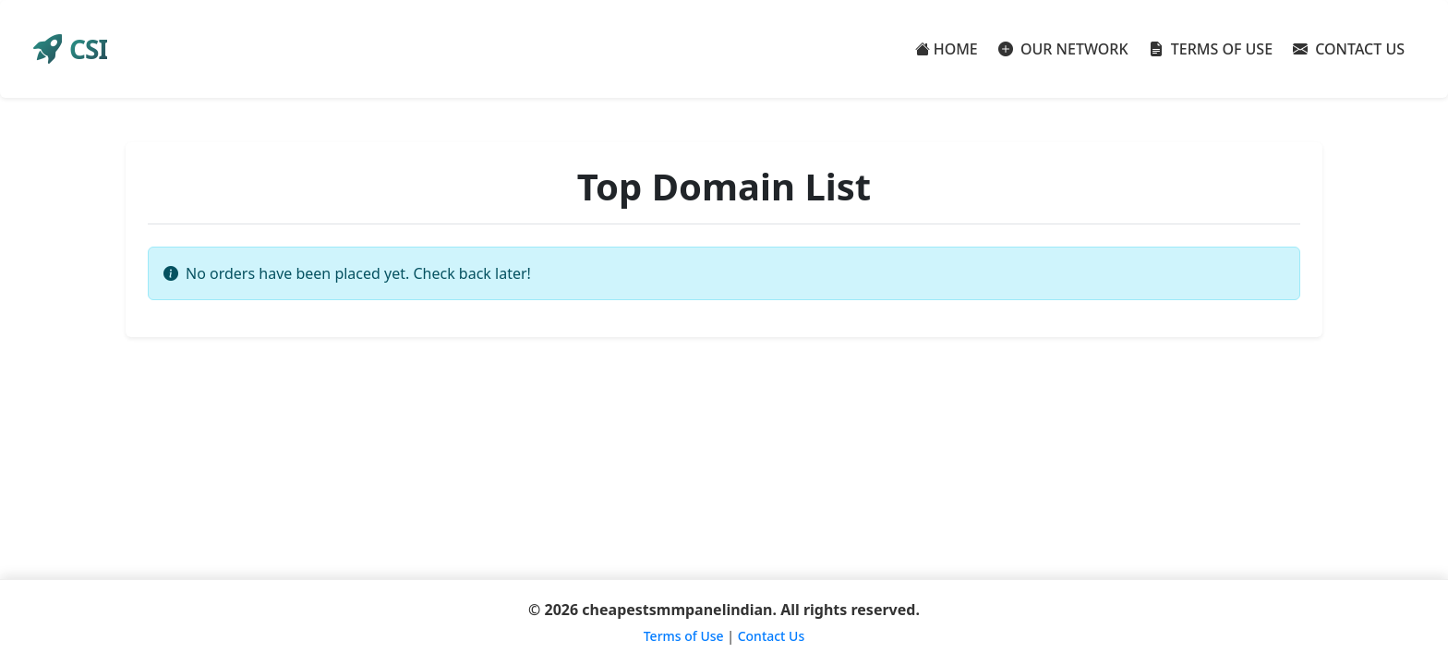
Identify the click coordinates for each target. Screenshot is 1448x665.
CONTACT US (1349, 49)
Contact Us (771, 636)
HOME (946, 49)
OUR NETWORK (1063, 49)
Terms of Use (684, 636)
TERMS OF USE (1211, 49)
